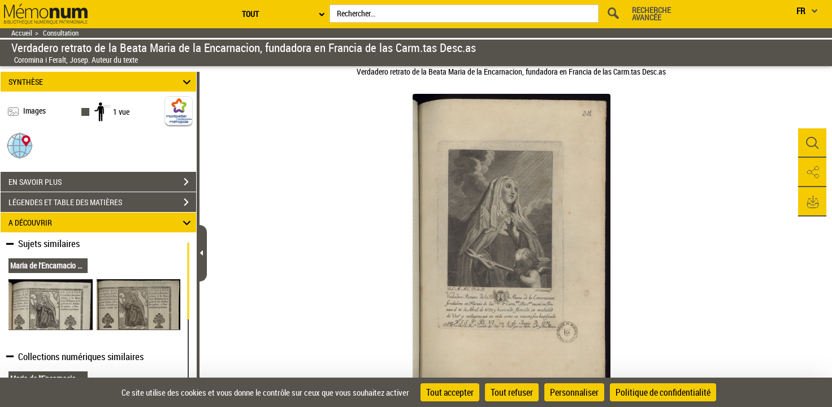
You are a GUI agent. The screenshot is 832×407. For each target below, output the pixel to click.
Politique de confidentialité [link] (663, 392)
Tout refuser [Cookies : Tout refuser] (512, 392)
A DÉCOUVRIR (101, 222)
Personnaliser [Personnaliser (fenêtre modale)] (574, 392)
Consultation (61, 33)
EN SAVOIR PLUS (102, 182)
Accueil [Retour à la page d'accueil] (21, 33)
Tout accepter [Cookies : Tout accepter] (450, 392)
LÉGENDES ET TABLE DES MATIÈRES (102, 202)
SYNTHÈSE (101, 82)
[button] (20, 145)
